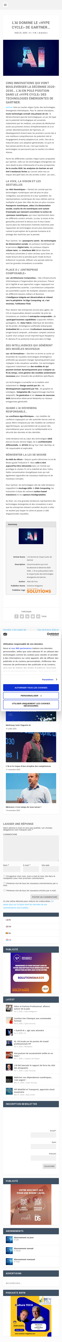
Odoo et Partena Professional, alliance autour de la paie (32, 1007)
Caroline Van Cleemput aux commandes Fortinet (32, 1019)
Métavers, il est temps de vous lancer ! (23, 807)
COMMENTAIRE (10, 834)
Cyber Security (29, 1023)
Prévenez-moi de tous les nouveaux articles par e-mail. (31, 890)
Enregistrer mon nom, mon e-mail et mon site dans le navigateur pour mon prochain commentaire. (29, 877)
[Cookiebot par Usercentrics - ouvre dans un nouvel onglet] (47, 634)
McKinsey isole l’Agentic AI (18, 725)
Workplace (28, 1046)
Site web (45, 865)
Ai (30, 32)
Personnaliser (31, 695)
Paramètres (47, 679)
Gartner (9, 107)
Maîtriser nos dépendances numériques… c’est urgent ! (33, 1078)
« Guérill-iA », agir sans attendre (29, 1030)
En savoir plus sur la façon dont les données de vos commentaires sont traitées (28, 904)
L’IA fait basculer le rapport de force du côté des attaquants (34, 1066)
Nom (6, 865)
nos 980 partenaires (21, 648)
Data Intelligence (30, 1011)
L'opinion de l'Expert (32, 1058)
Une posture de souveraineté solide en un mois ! (33, 1054)
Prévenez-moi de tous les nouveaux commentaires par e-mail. (30, 884)
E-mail (26, 865)
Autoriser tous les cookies (31, 687)
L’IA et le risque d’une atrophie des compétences (28, 766)
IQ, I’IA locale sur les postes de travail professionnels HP (31, 1042)
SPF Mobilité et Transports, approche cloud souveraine (34, 1090)
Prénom (52, 1153)
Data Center (30, 1095)
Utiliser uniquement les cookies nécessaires (31, 704)
